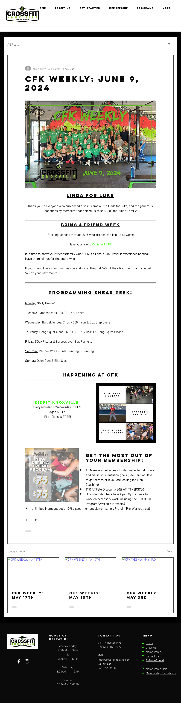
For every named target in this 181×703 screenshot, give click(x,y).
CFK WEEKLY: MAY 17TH (28, 595)
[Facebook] (18, 661)
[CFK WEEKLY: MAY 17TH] (33, 572)
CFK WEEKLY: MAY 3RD (142, 595)
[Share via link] (44, 520)
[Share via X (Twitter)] (35, 520)
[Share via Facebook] (26, 520)
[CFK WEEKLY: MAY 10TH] (90, 572)
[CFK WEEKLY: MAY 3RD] (147, 572)
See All (170, 551)
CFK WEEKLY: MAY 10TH (85, 595)
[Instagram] (27, 661)
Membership (154, 652)
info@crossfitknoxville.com (114, 660)
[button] (145, 8)
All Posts (13, 44)
